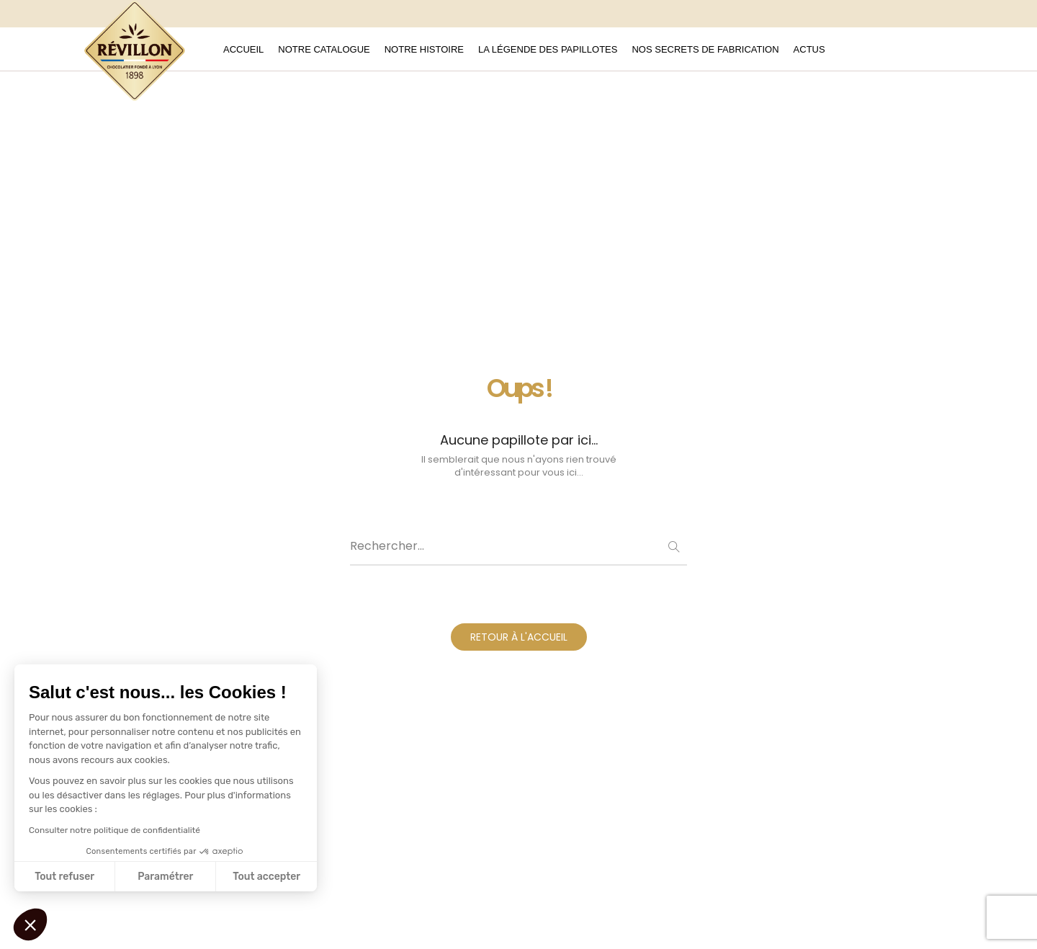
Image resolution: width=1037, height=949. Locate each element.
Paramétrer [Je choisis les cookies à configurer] (165, 876)
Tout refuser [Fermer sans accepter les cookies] (64, 876)
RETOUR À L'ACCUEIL (518, 637)
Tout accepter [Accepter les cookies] (266, 876)
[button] (30, 924)
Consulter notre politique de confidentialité (114, 830)
